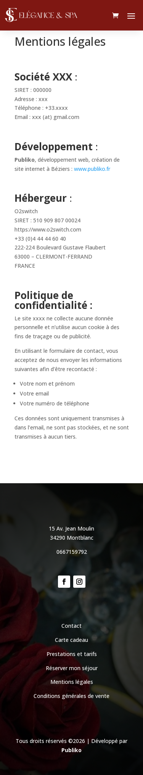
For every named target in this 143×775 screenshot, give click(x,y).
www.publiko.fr (92, 168)
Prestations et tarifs (72, 654)
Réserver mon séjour (72, 668)
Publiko (71, 750)
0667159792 (71, 551)
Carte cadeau (71, 639)
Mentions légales (71, 681)
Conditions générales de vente (71, 695)
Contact (71, 625)
